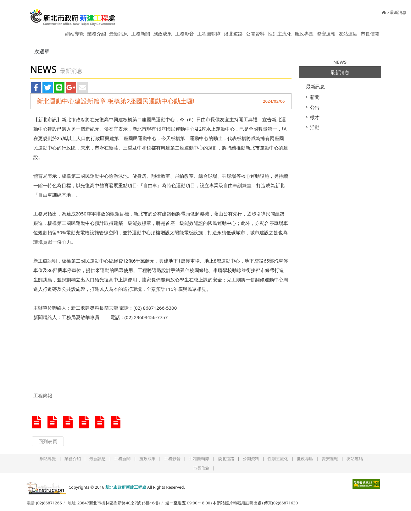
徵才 (314, 117)
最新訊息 (315, 86)
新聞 (314, 97)
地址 (72, 503)
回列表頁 (47, 441)
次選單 (41, 51)
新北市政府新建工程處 (72, 15)
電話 (30, 503)
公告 (314, 107)
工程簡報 (42, 395)
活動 (314, 127)
